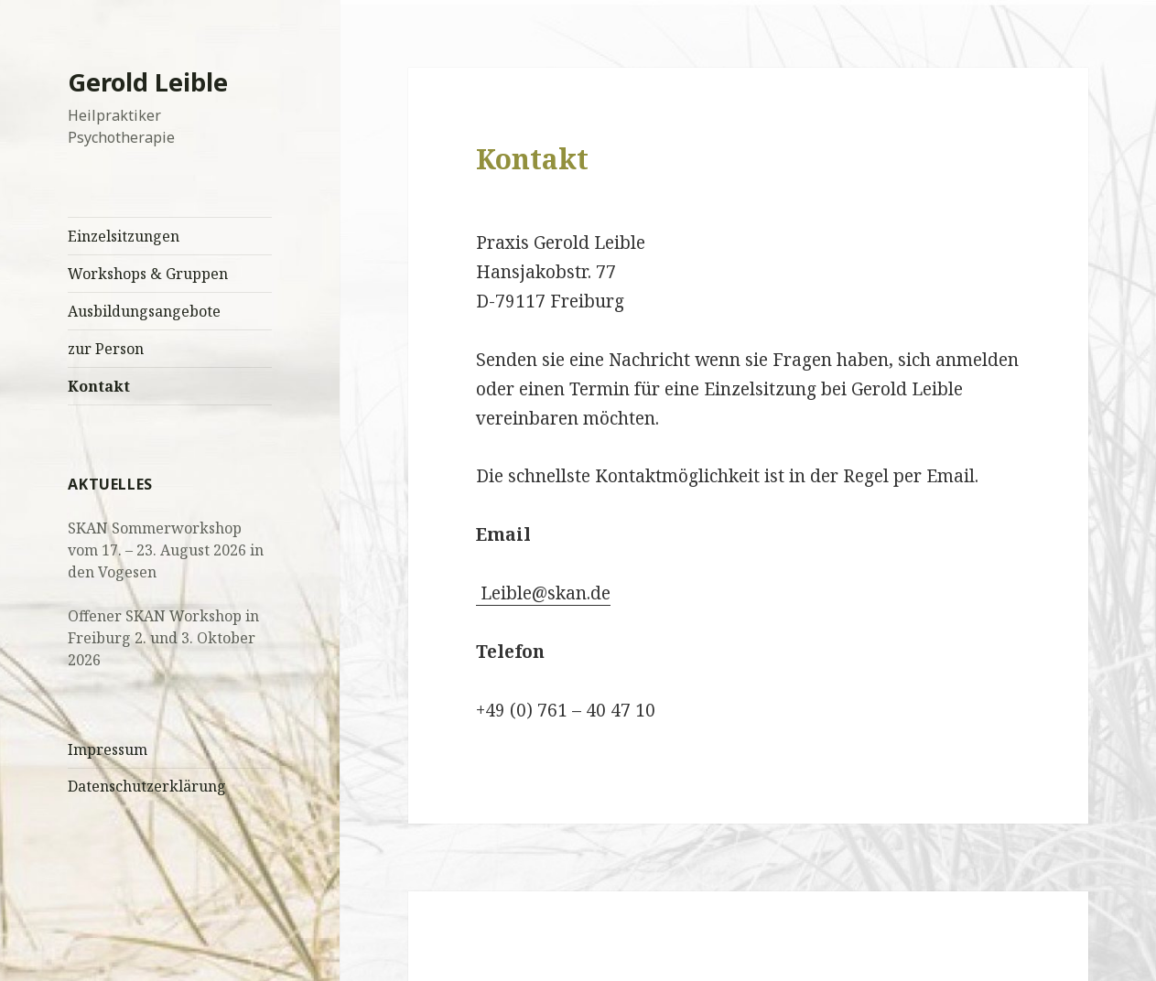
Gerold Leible (148, 82)
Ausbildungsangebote (144, 311)
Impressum (107, 749)
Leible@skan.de (543, 593)
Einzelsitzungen (123, 236)
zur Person (106, 349)
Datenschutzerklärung (147, 786)
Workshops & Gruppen (148, 274)
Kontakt (99, 386)
